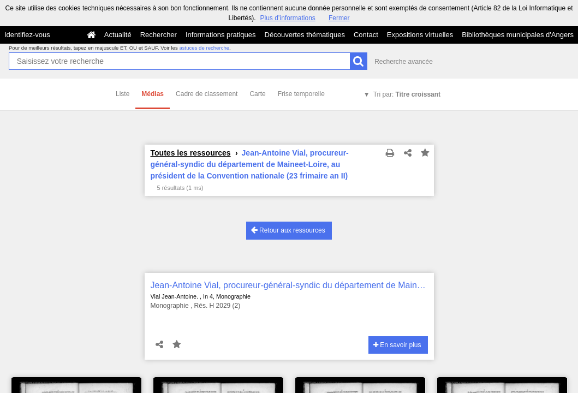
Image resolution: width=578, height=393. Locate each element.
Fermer (339, 18)
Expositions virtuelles (420, 35)
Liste (122, 94)
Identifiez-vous (27, 35)
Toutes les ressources (191, 152)
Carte (257, 94)
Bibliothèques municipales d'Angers (518, 35)
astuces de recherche (204, 48)
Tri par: (406, 94)
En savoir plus (397, 345)
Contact (366, 35)
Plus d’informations (287, 18)
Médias (152, 94)
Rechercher (158, 35)
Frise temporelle (301, 94)
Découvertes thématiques (305, 35)
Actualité (118, 35)
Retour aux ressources (288, 230)
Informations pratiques (221, 35)
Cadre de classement (206, 94)
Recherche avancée (403, 62)
